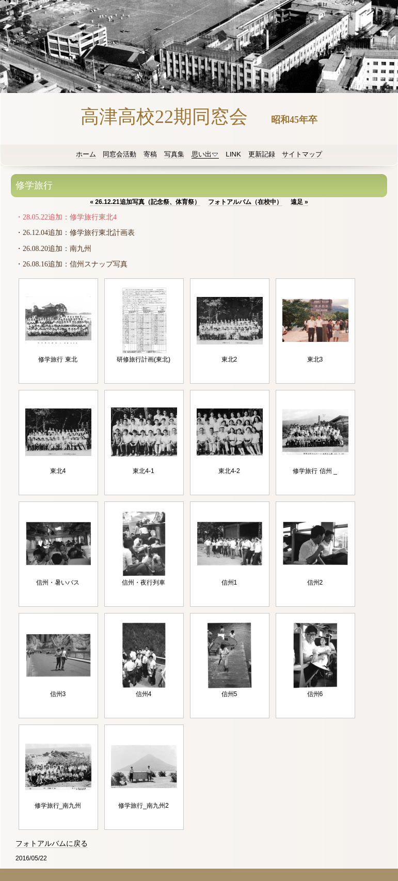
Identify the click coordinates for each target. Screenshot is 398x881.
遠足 (299, 202)
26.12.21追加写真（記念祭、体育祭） (145, 202)
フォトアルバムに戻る (51, 843)
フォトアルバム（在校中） (245, 202)
